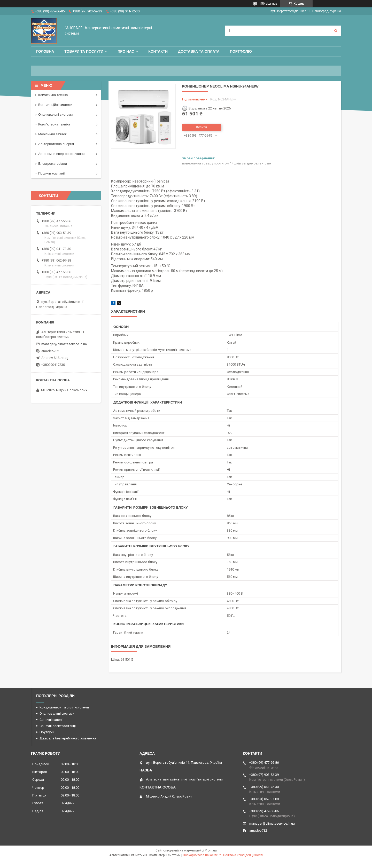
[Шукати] (336, 31)
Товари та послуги (83, 51)
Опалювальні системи (55, 114)
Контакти (158, 51)
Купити (201, 127)
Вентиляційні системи (55, 105)
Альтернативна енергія (56, 144)
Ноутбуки (47, 732)
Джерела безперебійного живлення (68, 738)
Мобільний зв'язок (52, 134)
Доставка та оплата (199, 51)
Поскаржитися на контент (202, 855)
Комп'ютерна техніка (54, 124)
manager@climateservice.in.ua (64, 344)
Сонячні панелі (51, 720)
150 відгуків (268, 3)
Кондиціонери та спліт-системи (64, 707)
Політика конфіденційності (243, 855)
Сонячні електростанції (58, 726)
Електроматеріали (52, 163)
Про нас (126, 51)
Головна (45, 51)
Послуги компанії (51, 173)
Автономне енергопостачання (61, 154)
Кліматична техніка (53, 95)
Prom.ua (211, 850)
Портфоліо (241, 51)
